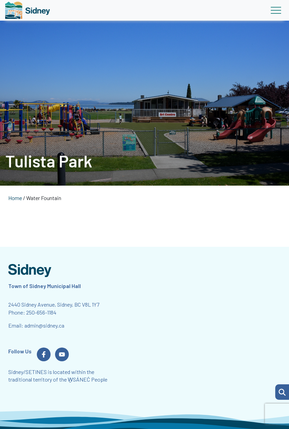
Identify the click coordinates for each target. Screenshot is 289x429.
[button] (282, 392)
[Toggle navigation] (276, 10)
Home (15, 198)
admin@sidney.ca (44, 325)
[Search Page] (282, 391)
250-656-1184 (41, 312)
